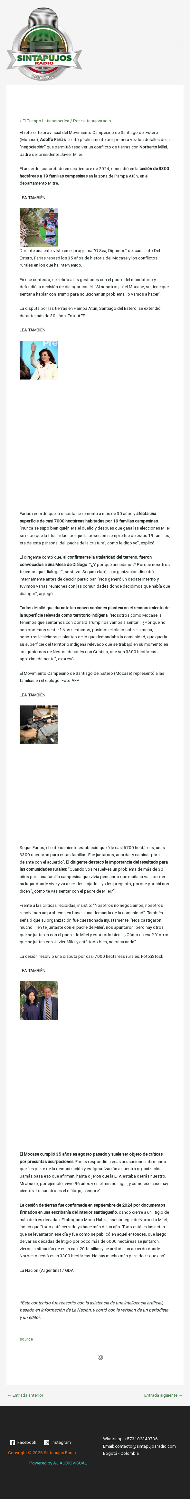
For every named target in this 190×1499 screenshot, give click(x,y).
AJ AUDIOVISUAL (70, 1462)
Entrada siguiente (163, 1395)
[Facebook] (23, 1442)
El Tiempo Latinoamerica (46, 120)
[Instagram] (57, 1442)
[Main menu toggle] (177, 44)
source (26, 1339)
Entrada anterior (25, 1395)
